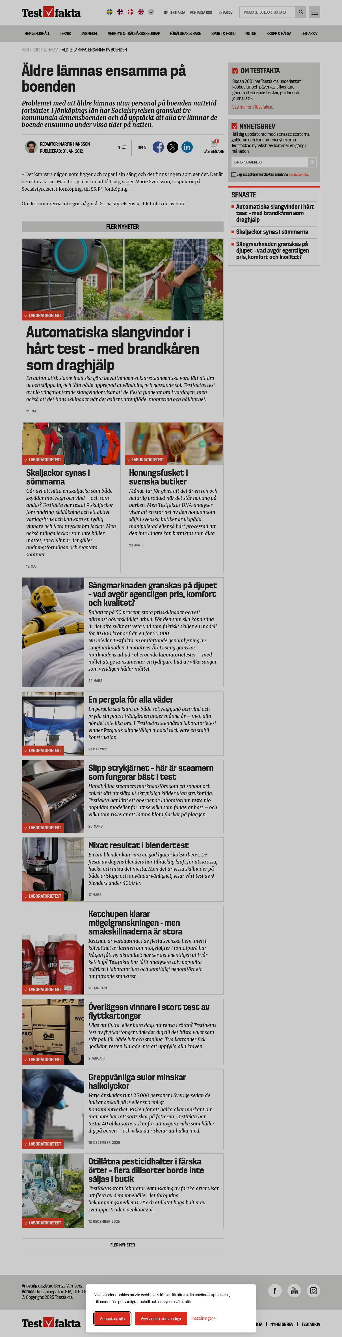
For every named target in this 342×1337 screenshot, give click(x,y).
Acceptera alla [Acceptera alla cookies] (112, 1318)
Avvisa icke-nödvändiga (161, 1318)
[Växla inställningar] (204, 1318)
